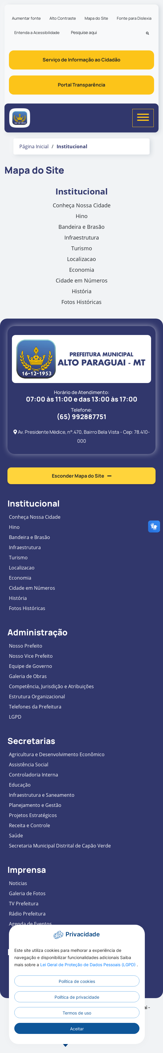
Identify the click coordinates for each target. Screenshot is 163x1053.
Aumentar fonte (26, 18)
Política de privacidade (77, 997)
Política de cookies (77, 981)
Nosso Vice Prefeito (31, 656)
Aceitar (77, 1028)
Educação (20, 785)
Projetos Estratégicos (33, 815)
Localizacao (81, 259)
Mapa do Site (96, 18)
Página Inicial (34, 146)
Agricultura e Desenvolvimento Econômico (57, 754)
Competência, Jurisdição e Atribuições (51, 686)
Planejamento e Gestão (35, 805)
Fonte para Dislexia (134, 18)
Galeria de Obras (28, 676)
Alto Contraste (62, 18)
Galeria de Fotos (27, 893)
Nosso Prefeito (25, 646)
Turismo (81, 248)
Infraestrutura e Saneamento (41, 795)
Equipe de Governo (30, 666)
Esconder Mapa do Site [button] (81, 476)
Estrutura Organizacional (37, 696)
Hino (82, 216)
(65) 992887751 (81, 416)
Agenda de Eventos (30, 924)
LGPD (15, 717)
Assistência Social (28, 764)
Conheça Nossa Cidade (82, 205)
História (81, 291)
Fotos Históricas (81, 301)
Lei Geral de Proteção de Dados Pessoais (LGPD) (88, 964)
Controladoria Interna (33, 774)
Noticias (18, 883)
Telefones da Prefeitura (35, 706)
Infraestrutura (81, 237)
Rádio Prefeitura (27, 913)
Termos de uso (77, 1012)
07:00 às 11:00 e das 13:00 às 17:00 (81, 399)
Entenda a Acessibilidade (37, 32)
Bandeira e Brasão (81, 226)
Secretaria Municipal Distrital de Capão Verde (60, 845)
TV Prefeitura (23, 903)
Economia (81, 269)
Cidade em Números (82, 280)
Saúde (16, 835)
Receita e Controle (29, 825)
